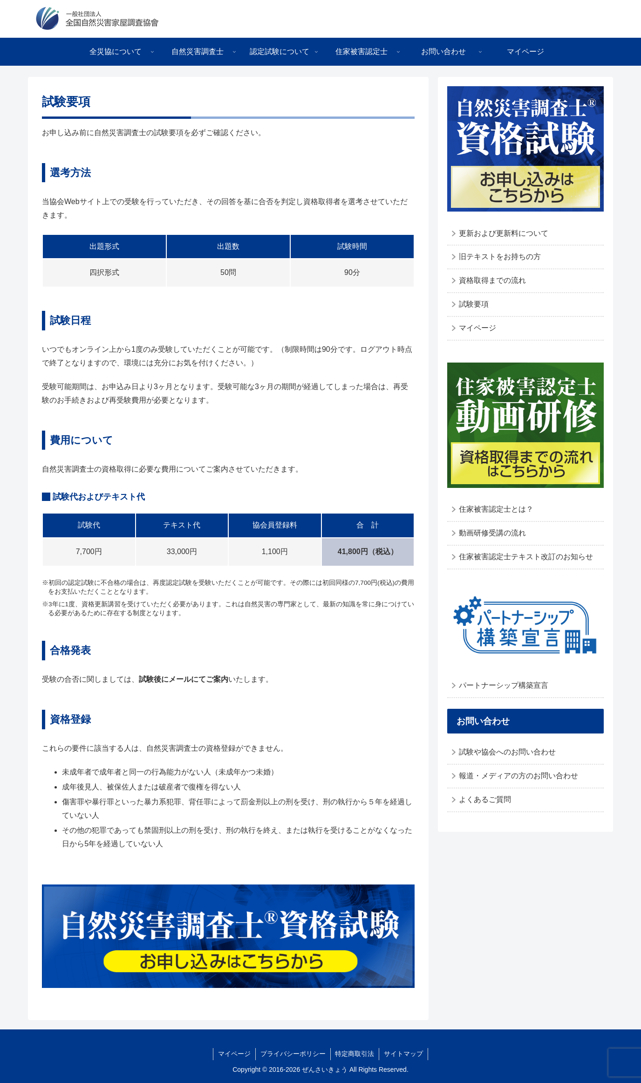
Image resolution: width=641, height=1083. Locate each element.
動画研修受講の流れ (492, 533)
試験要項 (474, 304)
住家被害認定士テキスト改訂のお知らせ (526, 557)
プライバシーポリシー (293, 1053)
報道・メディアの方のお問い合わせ (518, 776)
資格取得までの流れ (492, 280)
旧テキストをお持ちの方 (500, 256)
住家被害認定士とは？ (496, 509)
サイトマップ (403, 1053)
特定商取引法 (355, 1053)
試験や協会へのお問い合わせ (507, 752)
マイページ (477, 328)
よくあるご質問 (485, 799)
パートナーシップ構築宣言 (503, 685)
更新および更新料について (503, 233)
